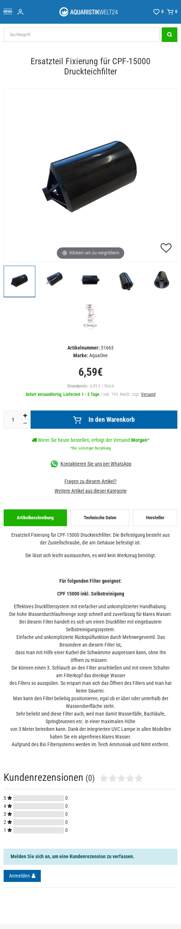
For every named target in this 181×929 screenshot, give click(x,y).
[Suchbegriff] (82, 34)
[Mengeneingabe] (12, 419)
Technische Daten (100, 517)
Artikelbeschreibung (35, 517)
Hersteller (155, 517)
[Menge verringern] (25, 423)
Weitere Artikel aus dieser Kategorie (91, 491)
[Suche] (169, 34)
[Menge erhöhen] (25, 416)
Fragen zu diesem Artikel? (90, 481)
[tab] (35, 517)
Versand (148, 394)
